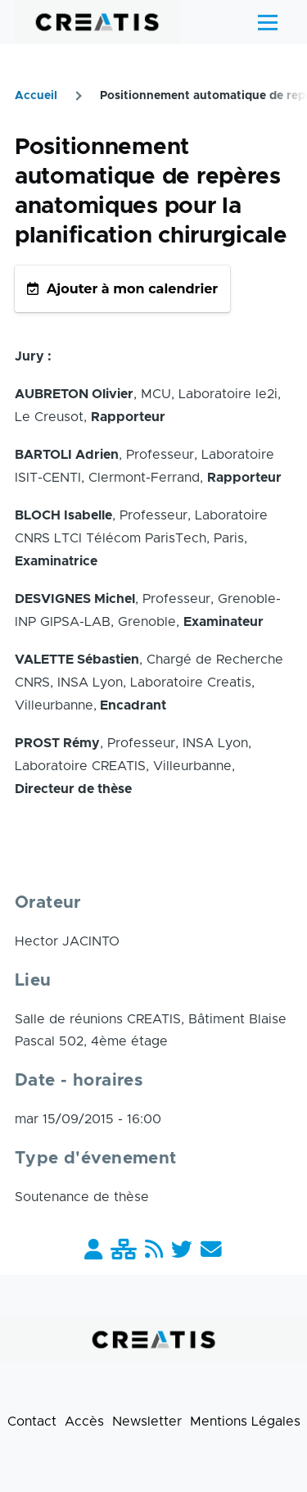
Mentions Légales (245, 1421)
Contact (31, 1421)
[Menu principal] (267, 22)
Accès (84, 1421)
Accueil (36, 96)
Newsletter (147, 1421)
